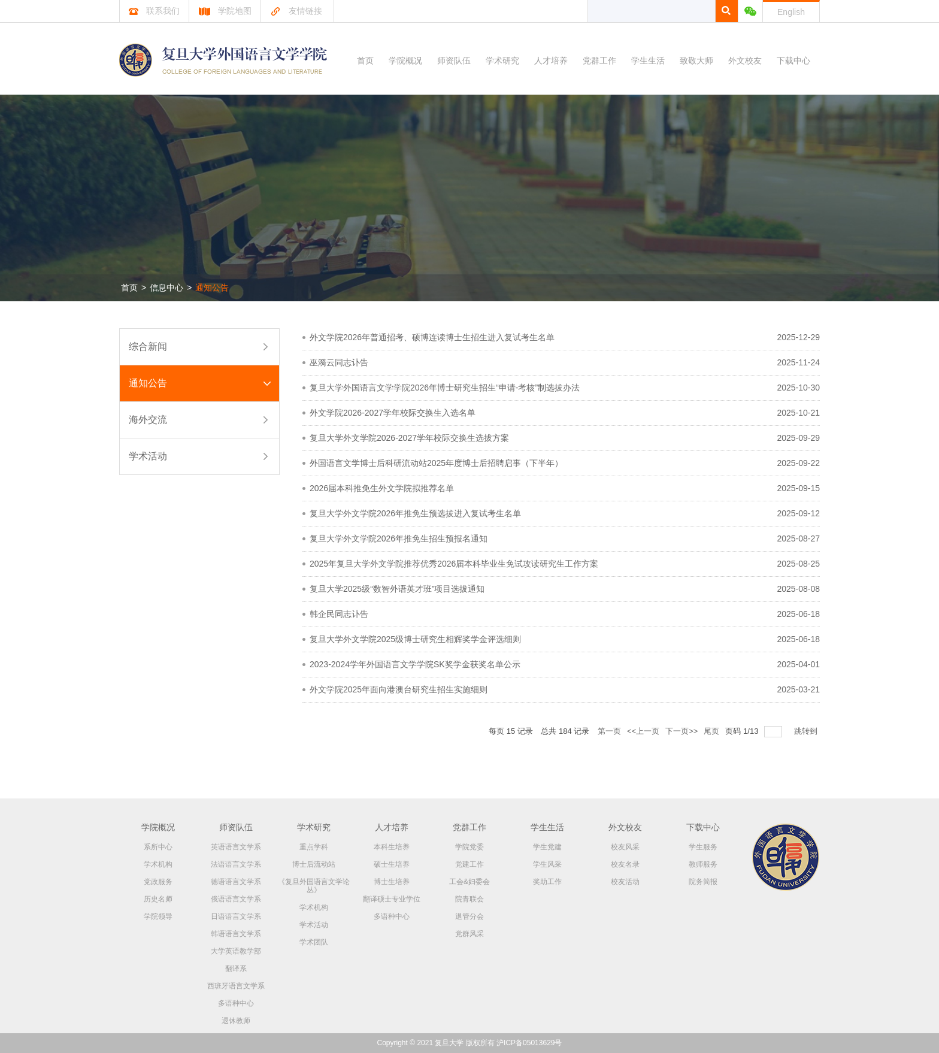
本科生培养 (392, 847)
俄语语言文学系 (236, 899)
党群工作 (599, 60)
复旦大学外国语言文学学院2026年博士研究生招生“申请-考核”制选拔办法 (445, 387)
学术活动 (148, 456)
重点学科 (313, 847)
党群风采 (469, 934)
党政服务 (158, 882)
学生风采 (547, 864)
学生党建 (547, 847)
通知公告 (212, 287)
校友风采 (625, 847)
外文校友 (745, 60)
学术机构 (158, 864)
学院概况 (405, 60)
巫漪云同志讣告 (339, 362)
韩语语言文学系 (236, 934)
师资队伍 (454, 60)
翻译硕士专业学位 (391, 899)
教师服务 (703, 864)
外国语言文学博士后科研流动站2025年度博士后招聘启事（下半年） (436, 463)
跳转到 (807, 731)
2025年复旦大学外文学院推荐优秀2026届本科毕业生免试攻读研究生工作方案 (454, 563)
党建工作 (469, 864)
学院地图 (225, 11)
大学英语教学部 (236, 951)
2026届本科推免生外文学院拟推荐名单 (382, 488)
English (791, 12)
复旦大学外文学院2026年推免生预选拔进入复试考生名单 (415, 513)
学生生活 (648, 60)
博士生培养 (392, 882)
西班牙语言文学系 (236, 986)
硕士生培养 (392, 864)
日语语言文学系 (236, 916)
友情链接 (296, 11)
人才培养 (551, 60)
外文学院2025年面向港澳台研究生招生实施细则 (398, 689)
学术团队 (313, 942)
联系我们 (154, 11)
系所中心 (158, 847)
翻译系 (236, 968)
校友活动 (625, 882)
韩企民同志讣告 (339, 614)
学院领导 (158, 916)
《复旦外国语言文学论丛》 (314, 886)
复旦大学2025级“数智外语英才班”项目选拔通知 (397, 589)
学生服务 (703, 847)
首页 (365, 60)
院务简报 (703, 882)
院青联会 (469, 899)
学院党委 (469, 847)
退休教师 (236, 1020)
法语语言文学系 (236, 864)
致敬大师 (696, 60)
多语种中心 (236, 1003)
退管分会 (469, 916)
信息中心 (166, 287)
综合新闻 (148, 346)
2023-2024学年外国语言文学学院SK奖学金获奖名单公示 (415, 664)
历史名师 (158, 899)
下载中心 (793, 60)
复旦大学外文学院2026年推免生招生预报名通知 (398, 538)
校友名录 (625, 864)
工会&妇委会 (469, 882)
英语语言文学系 (236, 847)
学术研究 (502, 60)
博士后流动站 (313, 864)
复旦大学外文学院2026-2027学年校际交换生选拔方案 (409, 438)
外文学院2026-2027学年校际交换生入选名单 (392, 412)
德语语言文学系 (236, 882)
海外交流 (148, 419)
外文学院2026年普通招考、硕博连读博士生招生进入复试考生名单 (432, 337)
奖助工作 (547, 882)
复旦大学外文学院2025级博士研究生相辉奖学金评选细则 (415, 639)
